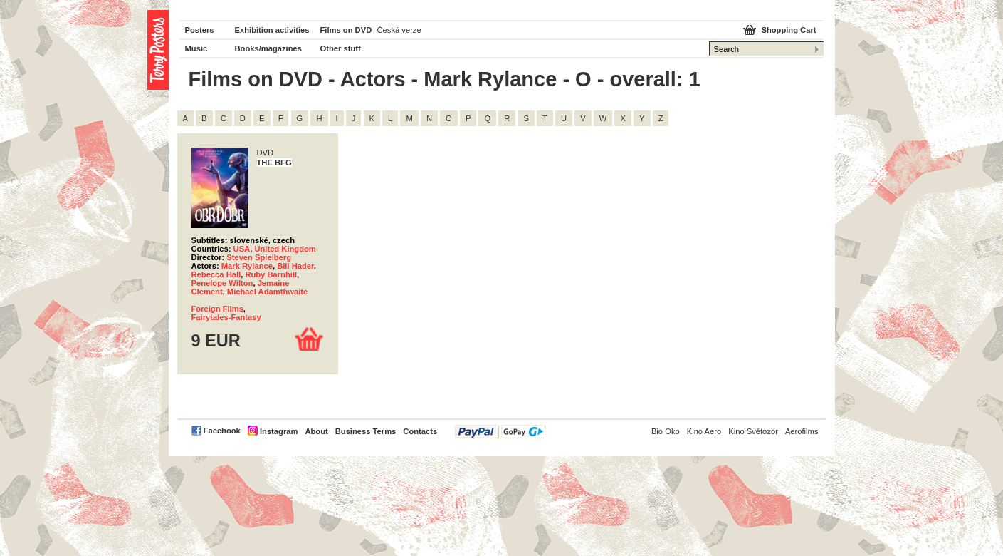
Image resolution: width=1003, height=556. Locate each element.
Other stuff (340, 48)
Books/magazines (269, 48)
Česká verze (399, 30)
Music (196, 48)
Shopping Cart (788, 30)
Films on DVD (346, 30)
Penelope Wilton (222, 283)
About (316, 431)
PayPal (500, 431)
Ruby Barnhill (271, 274)
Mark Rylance (247, 266)
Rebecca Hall (216, 274)
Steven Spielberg (258, 257)
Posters (199, 30)
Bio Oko (665, 431)
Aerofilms (802, 431)
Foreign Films (217, 308)
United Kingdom (284, 248)
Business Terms (366, 431)
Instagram (279, 431)
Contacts (420, 431)
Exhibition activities (272, 30)
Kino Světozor (753, 431)
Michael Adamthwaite (267, 291)
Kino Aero (704, 431)
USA (242, 248)
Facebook (222, 430)
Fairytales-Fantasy (226, 317)
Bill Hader (295, 266)
